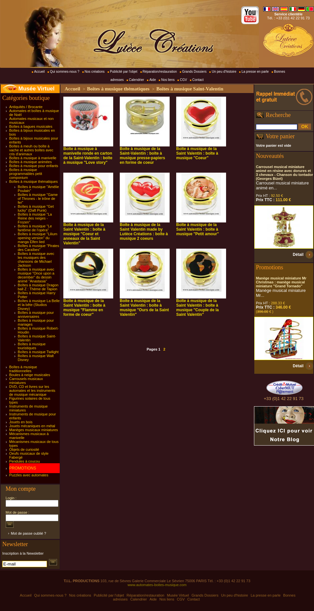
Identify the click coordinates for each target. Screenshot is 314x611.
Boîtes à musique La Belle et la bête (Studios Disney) (39, 305)
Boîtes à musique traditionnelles (23, 369)
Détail (298, 254)
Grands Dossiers (194, 71)
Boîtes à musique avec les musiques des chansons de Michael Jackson (36, 259)
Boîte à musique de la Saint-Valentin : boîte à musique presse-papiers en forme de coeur (142, 155)
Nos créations (95, 71)
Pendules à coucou (24, 461)
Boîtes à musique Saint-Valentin (189, 88)
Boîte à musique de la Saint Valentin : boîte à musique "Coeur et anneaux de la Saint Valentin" (84, 233)
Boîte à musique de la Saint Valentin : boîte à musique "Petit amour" (197, 229)
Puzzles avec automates (28, 475)
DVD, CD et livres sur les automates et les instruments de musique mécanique (32, 390)
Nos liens (168, 80)
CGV (183, 80)
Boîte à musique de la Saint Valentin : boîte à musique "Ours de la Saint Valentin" (144, 307)
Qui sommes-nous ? (64, 71)
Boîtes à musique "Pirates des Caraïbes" (38, 248)
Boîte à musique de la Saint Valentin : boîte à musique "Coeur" (197, 153)
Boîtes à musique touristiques (32, 346)
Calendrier (136, 80)
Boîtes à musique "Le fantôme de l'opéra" (35, 228)
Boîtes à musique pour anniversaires (36, 314)
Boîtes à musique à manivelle (32, 158)
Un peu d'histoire (224, 71)
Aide (152, 80)
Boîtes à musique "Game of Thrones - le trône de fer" (38, 198)
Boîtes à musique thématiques (33, 181)
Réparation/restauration (160, 71)
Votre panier (280, 136)
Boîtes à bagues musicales (30, 126)
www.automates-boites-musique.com (157, 585)
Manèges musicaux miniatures (33, 430)
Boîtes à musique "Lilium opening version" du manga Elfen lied (37, 238)
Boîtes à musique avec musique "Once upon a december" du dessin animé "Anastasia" (36, 275)
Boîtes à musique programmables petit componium (25, 174)
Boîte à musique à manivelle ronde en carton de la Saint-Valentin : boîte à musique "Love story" (87, 155)
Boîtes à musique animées (30, 162)
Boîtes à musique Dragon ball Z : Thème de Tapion (38, 287)
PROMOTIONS (22, 468)
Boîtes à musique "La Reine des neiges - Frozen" (35, 218)
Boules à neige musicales (29, 375)
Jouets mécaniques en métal (32, 426)
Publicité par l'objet (123, 71)
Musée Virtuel (36, 89)
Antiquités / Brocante (26, 107)
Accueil (39, 71)
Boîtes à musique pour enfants (33, 166)
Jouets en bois (20, 422)
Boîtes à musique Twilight (38, 352)
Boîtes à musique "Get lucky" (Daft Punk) (36, 208)
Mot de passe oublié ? (28, 533)
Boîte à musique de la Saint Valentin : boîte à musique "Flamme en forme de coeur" (84, 307)
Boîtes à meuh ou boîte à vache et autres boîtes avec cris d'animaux (31, 150)
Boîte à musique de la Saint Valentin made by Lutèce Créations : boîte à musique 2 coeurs (144, 231)
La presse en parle (255, 71)
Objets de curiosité (24, 449)
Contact (197, 80)
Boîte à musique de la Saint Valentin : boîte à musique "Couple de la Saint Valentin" (197, 307)
